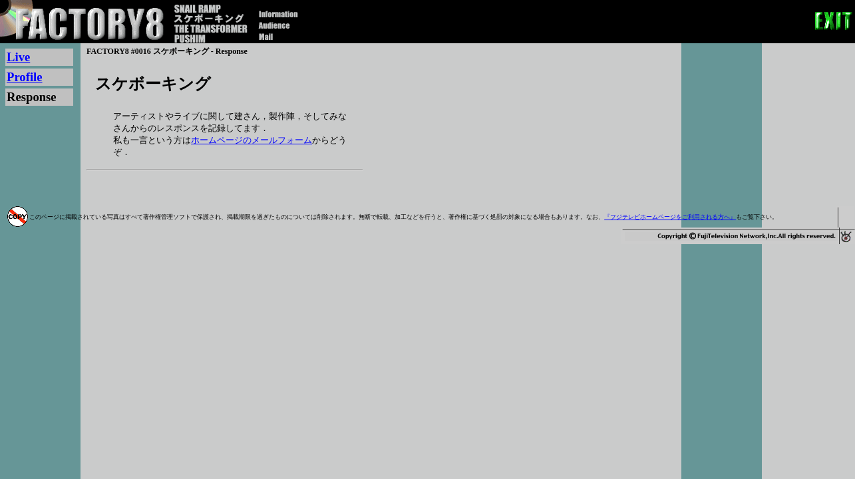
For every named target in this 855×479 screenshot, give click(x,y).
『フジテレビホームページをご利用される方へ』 (670, 217)
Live (18, 57)
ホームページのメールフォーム (251, 140)
